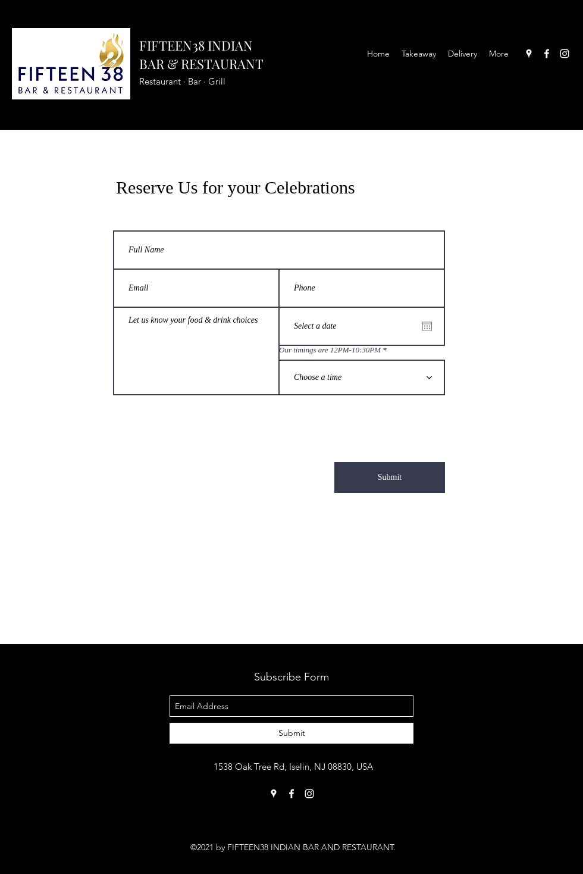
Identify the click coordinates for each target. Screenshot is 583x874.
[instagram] (565, 54)
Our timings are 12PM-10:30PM (330, 350)
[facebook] (547, 54)
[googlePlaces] (529, 54)
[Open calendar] (427, 326)
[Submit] (389, 477)
